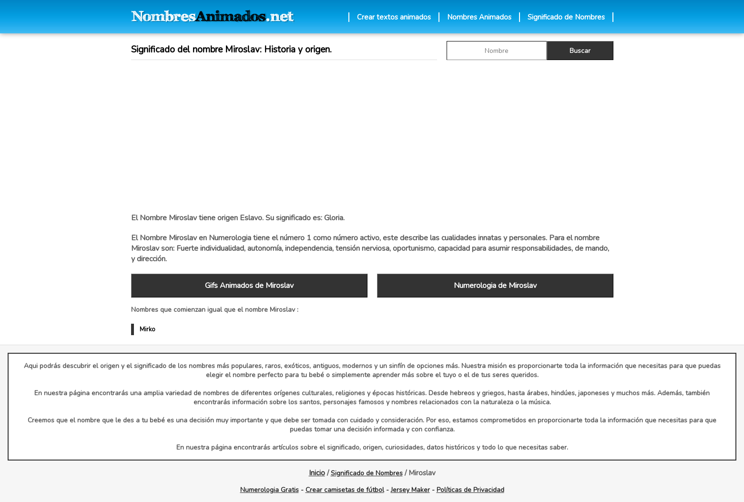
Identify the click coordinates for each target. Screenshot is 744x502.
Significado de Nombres (566, 17)
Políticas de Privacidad (470, 489)
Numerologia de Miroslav (495, 285)
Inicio (317, 473)
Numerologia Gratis (269, 489)
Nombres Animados (479, 17)
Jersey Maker (410, 489)
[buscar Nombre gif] (497, 50)
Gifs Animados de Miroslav (249, 285)
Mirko (147, 329)
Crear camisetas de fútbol (345, 489)
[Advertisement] (372, 136)
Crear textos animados (394, 17)
